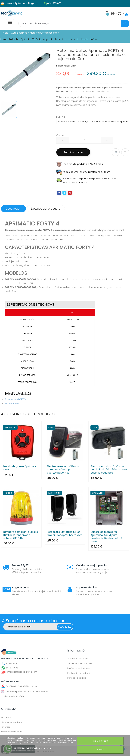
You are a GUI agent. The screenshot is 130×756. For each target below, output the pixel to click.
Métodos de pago (76, 678)
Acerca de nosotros (77, 659)
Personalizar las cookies (40, 748)
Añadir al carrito (74, 152)
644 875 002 (54, 3)
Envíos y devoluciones (78, 668)
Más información (16, 748)
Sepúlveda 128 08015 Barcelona (22, 686)
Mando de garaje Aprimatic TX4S (20, 468)
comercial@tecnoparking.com (21, 3)
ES (114, 13)
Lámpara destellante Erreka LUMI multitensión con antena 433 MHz (20, 535)
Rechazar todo (100, 741)
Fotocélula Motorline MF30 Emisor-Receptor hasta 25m (64, 534)
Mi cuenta (6, 717)
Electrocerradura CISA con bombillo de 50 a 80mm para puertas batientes (108, 470)
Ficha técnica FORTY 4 (16, 399)
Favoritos (5, 727)
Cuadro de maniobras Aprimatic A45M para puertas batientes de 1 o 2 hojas (106, 537)
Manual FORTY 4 (13, 403)
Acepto (100, 749)
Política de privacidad (78, 673)
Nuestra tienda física (11, 732)
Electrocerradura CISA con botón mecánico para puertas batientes (63, 470)
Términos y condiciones (79, 663)
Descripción (14, 209)
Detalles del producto (46, 209)
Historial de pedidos (11, 722)
